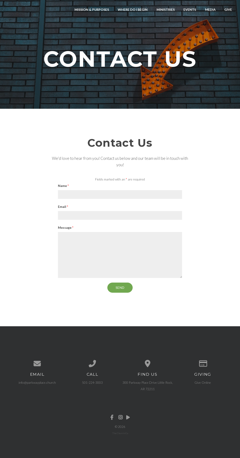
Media (210, 9)
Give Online (202, 382)
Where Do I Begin (133, 9)
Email (63, 207)
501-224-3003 (92, 382)
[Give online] (202, 363)
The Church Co (120, 433)
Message (65, 227)
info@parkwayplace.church (37, 382)
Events (189, 9)
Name (63, 186)
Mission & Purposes (91, 9)
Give (228, 9)
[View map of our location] (147, 363)
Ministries (166, 9)
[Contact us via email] (37, 363)
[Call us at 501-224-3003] (92, 363)
